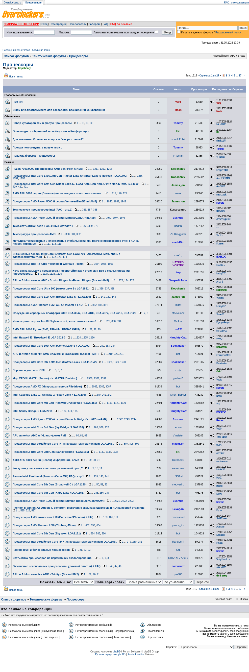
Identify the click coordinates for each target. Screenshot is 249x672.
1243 (126, 419)
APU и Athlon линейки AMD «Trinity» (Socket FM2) (46, 574)
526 (28, 510)
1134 (115, 452)
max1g (178, 255)
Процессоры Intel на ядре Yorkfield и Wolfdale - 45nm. (48, 263)
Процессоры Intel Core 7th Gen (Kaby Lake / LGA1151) (48, 492)
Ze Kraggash (178, 234)
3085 (94, 386)
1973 (108, 217)
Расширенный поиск (228, 32)
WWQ (219, 338)
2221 (117, 501)
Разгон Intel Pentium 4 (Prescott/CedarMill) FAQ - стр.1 (48, 476)
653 (93, 525)
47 (116, 566)
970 (107, 427)
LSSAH (178, 476)
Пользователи (77, 24)
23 (89, 550)
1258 (22, 178)
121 (125, 193)
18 (82, 123)
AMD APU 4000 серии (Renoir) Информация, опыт (46, 459)
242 (109, 394)
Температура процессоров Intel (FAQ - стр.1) (42, 209)
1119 (109, 403)
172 (54, 257)
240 (98, 394)
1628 (109, 362)
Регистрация (58, 24)
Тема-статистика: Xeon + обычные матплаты (43, 225)
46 (111, 566)
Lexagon (178, 508)
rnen (178, 193)
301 (73, 234)
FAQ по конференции (236, 2)
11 (101, 468)
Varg (178, 101)
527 (33, 510)
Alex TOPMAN (223, 178)
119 (114, 193)
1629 (116, 362)
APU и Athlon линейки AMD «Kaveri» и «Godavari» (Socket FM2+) (56, 353)
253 (108, 345)
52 (106, 484)
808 (131, 443)
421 (26, 186)
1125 (52, 273)
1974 (115, 217)
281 (140, 541)
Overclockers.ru (12, 2)
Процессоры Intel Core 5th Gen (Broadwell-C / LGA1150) (49, 484)
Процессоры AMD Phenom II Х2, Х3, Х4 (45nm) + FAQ (48, 304)
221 (122, 354)
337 (107, 288)
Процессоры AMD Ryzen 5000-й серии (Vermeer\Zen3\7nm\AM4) (55, 201)
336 (101, 288)
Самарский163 (223, 355)
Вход (44, 24)
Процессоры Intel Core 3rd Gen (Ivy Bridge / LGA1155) (48, 427)
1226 (92, 337)
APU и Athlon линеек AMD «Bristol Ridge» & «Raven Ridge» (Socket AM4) (61, 280)
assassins (178, 468)
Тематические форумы (49, 56)
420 (20, 186)
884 (105, 305)
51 (101, 484)
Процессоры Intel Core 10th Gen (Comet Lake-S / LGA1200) (51, 345)
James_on (178, 185)
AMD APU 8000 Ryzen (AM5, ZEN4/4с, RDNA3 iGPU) (46, 329)
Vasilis (219, 379)
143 (114, 296)
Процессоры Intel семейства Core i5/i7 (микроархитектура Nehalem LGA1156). (65, 541)
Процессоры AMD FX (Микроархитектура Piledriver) (47, 386)
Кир (177, 272)
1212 (102, 169)
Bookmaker (178, 345)
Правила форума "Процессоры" (34, 155)
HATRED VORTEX (178, 264)
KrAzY (219, 494)
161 (111, 517)
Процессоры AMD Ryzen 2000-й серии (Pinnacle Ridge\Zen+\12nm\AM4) (60, 419)
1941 (116, 201)
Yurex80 (220, 298)
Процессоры (78, 56)
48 (120, 566)
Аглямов (220, 526)
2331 (96, 378)
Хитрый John (178, 280)
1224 (78, 337)
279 (129, 541)
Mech (178, 109)
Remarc (220, 202)
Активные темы (41, 50)
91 (98, 574)
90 (94, 574)
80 (77, 435)
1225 (85, 337)
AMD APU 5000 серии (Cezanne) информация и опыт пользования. (57, 193)
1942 (123, 201)
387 (90, 209)
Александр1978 (223, 219)
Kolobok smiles (135, 654)
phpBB (116, 651)
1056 (110, 264)
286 (102, 492)
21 (80, 550)
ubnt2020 (220, 186)
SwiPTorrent (221, 518)
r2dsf (218, 371)
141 (103, 296)
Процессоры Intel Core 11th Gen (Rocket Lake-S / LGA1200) (52, 296)
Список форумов (16, 56)
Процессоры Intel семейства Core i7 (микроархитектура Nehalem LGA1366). (63, 443)
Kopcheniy (24, 68)
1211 (96, 169)
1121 (123, 403)
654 (99, 525)
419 (15, 186)
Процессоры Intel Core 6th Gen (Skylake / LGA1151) (47, 533)
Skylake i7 (220, 265)
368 (85, 226)
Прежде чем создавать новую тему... (37, 147)
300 (67, 234)
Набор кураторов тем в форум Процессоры (42, 122)
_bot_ (178, 353)
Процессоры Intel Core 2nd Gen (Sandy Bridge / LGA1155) (51, 451)
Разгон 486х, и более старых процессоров (41, 549)
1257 (15, 178)
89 (90, 574)
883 (100, 305)
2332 (103, 378)
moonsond (178, 517)
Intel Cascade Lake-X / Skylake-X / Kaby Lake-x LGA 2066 (50, 394)
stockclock (178, 313)
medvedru (178, 484)
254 (113, 345)
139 (96, 476)
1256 (140, 175)
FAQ (105, 24)
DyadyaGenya (222, 322)
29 (99, 329)
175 (132, 280)
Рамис (219, 543)
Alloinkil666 (221, 567)
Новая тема (16, 76)
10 (96, 468)
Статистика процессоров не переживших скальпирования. (52, 557)
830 (113, 321)
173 (59, 257)
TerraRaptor (221, 436)
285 (96, 492)
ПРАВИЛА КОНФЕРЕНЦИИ (21, 24)
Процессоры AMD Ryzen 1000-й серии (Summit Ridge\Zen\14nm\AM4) (58, 500)
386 (84, 209)
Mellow (178, 321)
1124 (45, 273)
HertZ (218, 477)
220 (116, 354)
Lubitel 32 (220, 469)
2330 (89, 378)
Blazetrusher (221, 363)
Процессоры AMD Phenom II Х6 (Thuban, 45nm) (44, 525)
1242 (120, 419)
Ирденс (219, 243)
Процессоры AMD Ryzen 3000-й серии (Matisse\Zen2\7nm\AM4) (54, 217)
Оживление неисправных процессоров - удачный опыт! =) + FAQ (56, 566)
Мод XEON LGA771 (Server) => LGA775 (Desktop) (45, 378)
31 (98, 460)
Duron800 (178, 459)
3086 (101, 386)
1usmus (178, 217)
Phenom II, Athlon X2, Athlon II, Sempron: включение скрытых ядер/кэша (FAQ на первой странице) (79, 507)
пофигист (178, 566)
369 (90, 226)
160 (105, 517)
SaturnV (220, 314)
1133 (108, 452)
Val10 (218, 428)
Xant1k (219, 235)
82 (85, 435)
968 (96, 427)
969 (101, 427)
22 (85, 550)
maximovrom (222, 461)
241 (104, 394)
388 (95, 209)
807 (126, 443)
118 (54, 243)
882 (95, 305)
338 (112, 288)
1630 (123, 362)
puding (219, 485)
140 (101, 476)
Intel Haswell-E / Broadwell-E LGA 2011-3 (39, 337)
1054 (97, 264)
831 (119, 321)
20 (91, 123)
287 (107, 492)
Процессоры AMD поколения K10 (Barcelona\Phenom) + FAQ (53, 517)
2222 (124, 501)
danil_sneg (221, 575)
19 (87, 123)
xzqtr (178, 370)
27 (240, 75)
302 (78, 234)
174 (65, 257)
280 (134, 541)
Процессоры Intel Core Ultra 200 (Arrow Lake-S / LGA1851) (51, 288)
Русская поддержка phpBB (110, 654)
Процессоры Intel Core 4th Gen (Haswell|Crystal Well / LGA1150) (55, 402)
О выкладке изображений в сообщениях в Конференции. (51, 131)
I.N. (178, 131)
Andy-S (219, 281)
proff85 (178, 574)
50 (97, 484)
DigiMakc (220, 534)
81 (81, 435)
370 (96, 226)
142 (108, 296)
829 (108, 321)
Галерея (94, 24)
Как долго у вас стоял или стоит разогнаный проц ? (48, 468)
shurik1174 (178, 139)
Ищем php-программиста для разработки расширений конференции (59, 109)
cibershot (220, 453)
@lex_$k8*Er (178, 394)
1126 (59, 273)
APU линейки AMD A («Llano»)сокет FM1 (39, 435)
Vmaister (178, 435)
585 (98, 533)
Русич (219, 510)
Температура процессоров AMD (34, 234)
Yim (218, 404)
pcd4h (178, 225)
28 (95, 329)
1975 (122, 217)
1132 (101, 452)
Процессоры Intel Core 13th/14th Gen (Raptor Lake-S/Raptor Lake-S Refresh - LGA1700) (70, 175)
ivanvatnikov (221, 330)
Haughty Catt (178, 337)
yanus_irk (178, 525)
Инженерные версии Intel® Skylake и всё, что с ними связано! (54, 321)
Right (178, 304)
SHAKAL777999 (178, 557)
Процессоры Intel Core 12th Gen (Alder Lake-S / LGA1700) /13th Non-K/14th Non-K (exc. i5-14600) (76, 183)
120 (119, 193)
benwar (178, 427)
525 (22, 510)
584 (93, 533)
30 (94, 460)
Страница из (209, 75)
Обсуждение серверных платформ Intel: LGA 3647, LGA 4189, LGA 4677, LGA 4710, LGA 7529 (74, 313)
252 (102, 345)
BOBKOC (221, 256)
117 (48, 243)
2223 (131, 501)
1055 (103, 264)
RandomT (178, 541)
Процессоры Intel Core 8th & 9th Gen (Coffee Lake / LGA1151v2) (55, 361)
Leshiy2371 (221, 273)
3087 (108, 386)
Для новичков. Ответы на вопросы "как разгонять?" (48, 139)
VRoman (178, 155)
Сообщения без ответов (16, 50)
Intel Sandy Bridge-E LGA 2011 (32, 410)
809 (137, 443)
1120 (116, 403)
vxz (217, 227)
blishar (219, 396)
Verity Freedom (223, 559)
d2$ (178, 549)
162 (116, 517)
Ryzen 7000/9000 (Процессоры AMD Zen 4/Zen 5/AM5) (48, 168)
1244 (133, 419)
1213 (109, 169)
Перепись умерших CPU (29, 370)
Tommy (178, 122)
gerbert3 (178, 378)
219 (110, 354)
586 (103, 533)
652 (87, 525)
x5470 (219, 445)
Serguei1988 (222, 170)
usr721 (178, 329)
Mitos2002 (220, 124)
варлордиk (221, 194)
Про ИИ (18, 101)
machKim (178, 242)
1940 (109, 201)
